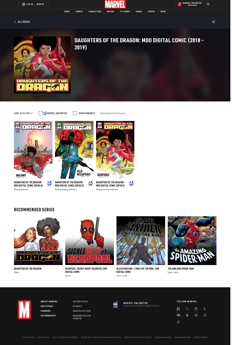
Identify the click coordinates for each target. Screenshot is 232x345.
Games (139, 11)
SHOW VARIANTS (87, 113)
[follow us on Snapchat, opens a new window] (187, 315)
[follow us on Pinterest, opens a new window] (196, 315)
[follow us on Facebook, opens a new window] (178, 309)
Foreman (106, 189)
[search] (208, 4)
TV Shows (125, 11)
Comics (79, 11)
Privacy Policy (43, 337)
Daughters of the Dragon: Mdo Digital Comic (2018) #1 (110, 184)
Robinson (24, 189)
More (163, 11)
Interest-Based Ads (182, 337)
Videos (151, 11)
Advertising (80, 301)
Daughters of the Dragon (27, 268)
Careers (45, 311)
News (67, 11)
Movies (110, 11)
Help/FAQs (47, 306)
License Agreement (163, 337)
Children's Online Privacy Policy (137, 337)
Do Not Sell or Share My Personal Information (101, 337)
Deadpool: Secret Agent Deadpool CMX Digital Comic (86, 270)
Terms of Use (28, 337)
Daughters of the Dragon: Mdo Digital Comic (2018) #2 (69, 184)
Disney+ (77, 306)
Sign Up (40, 4)
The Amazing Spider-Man (181, 268)
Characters (95, 11)
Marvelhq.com (82, 311)
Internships (48, 315)
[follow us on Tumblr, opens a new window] (204, 309)
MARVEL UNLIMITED (57, 113)
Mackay (17, 189)
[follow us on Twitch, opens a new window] (205, 316)
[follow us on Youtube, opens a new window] (178, 315)
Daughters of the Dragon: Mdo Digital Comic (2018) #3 (28, 184)
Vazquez (65, 189)
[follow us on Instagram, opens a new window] (196, 309)
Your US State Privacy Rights (65, 337)
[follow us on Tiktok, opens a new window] (178, 322)
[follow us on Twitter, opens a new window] (187, 309)
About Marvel (49, 301)
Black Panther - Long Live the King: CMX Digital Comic (137, 270)
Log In (30, 4)
